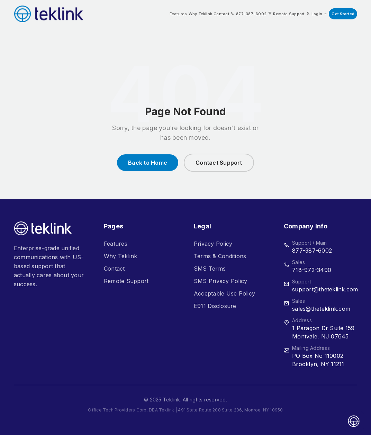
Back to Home (147, 162)
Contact (221, 13)
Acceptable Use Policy (224, 293)
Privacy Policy (213, 243)
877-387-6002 (312, 250)
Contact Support (219, 162)
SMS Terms (210, 268)
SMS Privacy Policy (220, 281)
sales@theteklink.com (321, 308)
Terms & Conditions (220, 256)
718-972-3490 (311, 269)
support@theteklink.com (325, 289)
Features (178, 13)
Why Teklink (200, 13)
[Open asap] (353, 421)
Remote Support (126, 281)
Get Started (343, 13)
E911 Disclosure (215, 305)
